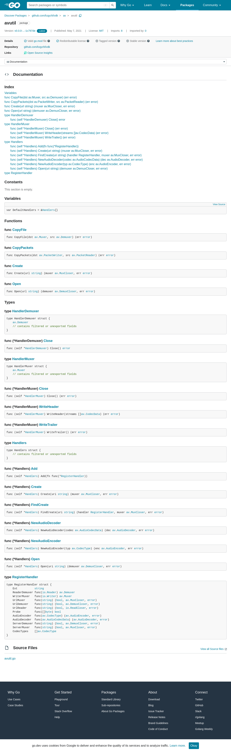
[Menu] (115, 61)
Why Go (127, 5)
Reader (51, 592)
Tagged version (107, 40)
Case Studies (15, 705)
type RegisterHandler (18, 173)
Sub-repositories (111, 705)
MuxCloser (66, 273)
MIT (101, 30)
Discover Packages (15, 15)
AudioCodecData (91, 530)
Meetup (199, 723)
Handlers (48, 210)
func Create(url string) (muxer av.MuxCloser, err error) (39, 106)
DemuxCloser (68, 291)
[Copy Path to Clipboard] (80, 15)
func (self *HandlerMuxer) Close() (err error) (39, 128)
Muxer (43, 237)
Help (57, 717)
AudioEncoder (115, 548)
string (36, 273)
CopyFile (19, 230)
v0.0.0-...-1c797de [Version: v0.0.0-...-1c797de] (20, 30)
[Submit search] (112, 5)
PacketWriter (53, 255)
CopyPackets (22, 248)
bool (59, 600)
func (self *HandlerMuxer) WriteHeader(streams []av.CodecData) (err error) (59, 133)
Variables (10, 93)
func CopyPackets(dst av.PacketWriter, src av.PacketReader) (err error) (51, 101)
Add (34, 469)
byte (48, 611)
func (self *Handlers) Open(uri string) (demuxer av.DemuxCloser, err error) (59, 168)
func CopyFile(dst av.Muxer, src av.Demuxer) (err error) (40, 97)
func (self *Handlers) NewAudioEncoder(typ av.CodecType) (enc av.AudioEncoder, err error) (70, 164)
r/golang (200, 717)
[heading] (15, 5)
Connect (201, 692)
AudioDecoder (126, 530)
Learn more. (178, 745)
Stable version (138, 40)
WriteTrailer (48, 425)
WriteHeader (49, 407)
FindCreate (40, 505)
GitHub (199, 705)
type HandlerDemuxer (18, 115)
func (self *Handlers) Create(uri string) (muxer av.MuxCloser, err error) (56, 150)
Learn (148, 5)
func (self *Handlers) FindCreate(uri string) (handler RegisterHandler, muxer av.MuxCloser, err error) (76, 155)
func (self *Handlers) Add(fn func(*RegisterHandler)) (44, 146)
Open (16, 284)
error (87, 237)
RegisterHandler (72, 476)
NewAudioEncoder (46, 541)
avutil (74, 15)
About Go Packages (113, 711)
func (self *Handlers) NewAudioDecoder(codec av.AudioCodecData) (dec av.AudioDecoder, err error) (76, 159)
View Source (219, 204)
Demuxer (66, 237)
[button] (25, 40)
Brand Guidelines (158, 723)
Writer (51, 596)
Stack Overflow (63, 711)
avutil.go (10, 658)
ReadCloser (78, 608)
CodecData (93, 414)
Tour (57, 705)
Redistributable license (72, 40)
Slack (198, 711)
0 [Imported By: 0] (138, 30)
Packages (187, 5)
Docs (166, 5)
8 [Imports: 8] (117, 30)
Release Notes (156, 717)
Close (48, 341)
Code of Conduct (158, 729)
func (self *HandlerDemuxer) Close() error (37, 119)
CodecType (84, 548)
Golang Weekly (204, 729)
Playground (61, 699)
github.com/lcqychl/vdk (45, 15)
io (43, 592)
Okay (193, 745)
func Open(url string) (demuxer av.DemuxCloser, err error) (42, 110)
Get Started (63, 692)
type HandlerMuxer (16, 124)
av (64, 15)
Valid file (37, 40)
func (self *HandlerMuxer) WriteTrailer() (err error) (42, 137)
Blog (151, 705)
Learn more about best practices (174, 40)
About (152, 692)
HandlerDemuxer (25, 311)
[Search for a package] (68, 5)
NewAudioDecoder (46, 523)
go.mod (38, 40)
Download (154, 699)
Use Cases (14, 699)
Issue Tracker (156, 711)
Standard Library (111, 699)
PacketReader (86, 255)
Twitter (199, 699)
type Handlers (13, 141)
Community (212, 5)
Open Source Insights (38, 52)
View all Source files (212, 648)
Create (17, 266)
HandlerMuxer (23, 359)
